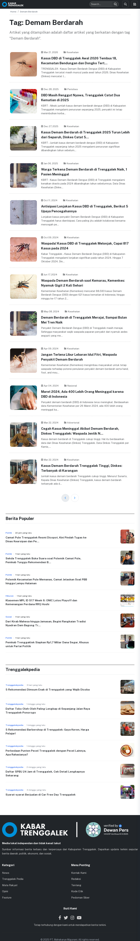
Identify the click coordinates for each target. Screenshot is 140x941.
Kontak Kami (78, 864)
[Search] (115, 4)
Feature (6, 889)
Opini (5, 883)
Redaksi (76, 871)
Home (13, 11)
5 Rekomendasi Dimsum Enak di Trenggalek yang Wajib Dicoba (48, 681)
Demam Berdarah (29, 11)
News (5, 864)
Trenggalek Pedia (12, 871)
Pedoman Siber (80, 889)
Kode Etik (77, 883)
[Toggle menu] (134, 4)
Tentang (76, 877)
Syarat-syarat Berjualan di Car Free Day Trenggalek (41, 786)
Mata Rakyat (9, 877)
